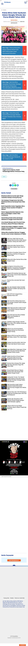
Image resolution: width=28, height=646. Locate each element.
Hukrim (20, 602)
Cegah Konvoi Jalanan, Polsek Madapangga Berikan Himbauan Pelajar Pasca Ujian (14, 170)
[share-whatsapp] (15, 185)
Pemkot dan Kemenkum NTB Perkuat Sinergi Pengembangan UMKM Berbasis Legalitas (15, 400)
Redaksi (12, 598)
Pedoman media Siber (20, 598)
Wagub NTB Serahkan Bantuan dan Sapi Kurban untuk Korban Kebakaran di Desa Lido (17, 275)
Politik (23, 605)
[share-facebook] (10, 185)
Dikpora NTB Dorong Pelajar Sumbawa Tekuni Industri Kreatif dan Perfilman (16, 407)
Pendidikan (13, 605)
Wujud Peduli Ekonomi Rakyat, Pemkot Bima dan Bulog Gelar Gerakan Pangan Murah (15, 371)
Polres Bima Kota (14, 607)
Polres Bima (6, 607)
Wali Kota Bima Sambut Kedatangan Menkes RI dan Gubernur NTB (11, 157)
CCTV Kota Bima (14, 636)
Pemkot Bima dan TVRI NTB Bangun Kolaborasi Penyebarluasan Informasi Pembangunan (16, 393)
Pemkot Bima (6, 605)
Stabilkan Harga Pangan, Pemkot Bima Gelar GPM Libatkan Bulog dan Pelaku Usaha (16, 323)
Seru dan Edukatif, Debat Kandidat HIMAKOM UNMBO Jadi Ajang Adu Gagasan (16, 288)
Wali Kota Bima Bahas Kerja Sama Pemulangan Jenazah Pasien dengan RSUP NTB (16, 302)
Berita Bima (10, 601)
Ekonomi (15, 602)
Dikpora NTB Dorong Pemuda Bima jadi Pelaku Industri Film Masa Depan (17, 336)
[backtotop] (14, 566)
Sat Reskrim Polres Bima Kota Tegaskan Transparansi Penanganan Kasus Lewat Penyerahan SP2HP (16, 268)
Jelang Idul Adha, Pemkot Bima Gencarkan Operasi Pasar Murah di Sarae (16, 247)
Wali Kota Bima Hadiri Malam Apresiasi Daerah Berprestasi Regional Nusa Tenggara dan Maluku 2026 (16, 387)
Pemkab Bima (19, 604)
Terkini (4, 176)
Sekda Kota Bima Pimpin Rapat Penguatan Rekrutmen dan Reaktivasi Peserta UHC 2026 (15, 358)
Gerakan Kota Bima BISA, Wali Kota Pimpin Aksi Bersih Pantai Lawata (16, 343)
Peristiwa (18, 605)
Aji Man (5, 601)
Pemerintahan (11, 604)
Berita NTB (16, 601)
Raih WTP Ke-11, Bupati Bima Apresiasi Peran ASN (14, 294)
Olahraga (5, 604)
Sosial (20, 607)
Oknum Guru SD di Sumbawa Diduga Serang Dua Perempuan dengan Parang (15, 330)
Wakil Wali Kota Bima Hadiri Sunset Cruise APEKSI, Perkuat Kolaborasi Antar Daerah (16, 309)
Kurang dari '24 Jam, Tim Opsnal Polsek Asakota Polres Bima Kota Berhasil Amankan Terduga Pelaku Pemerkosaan (16, 379)
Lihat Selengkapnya (14, 560)
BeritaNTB (10, 602)
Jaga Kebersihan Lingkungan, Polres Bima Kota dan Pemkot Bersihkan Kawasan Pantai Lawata (16, 351)
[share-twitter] (13, 185)
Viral (23, 607)
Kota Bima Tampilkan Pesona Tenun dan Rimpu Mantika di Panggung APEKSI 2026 (16, 254)
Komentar (14, 189)
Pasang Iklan (6, 598)
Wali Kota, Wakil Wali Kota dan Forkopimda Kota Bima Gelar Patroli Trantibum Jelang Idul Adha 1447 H (16, 240)
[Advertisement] (14, 425)
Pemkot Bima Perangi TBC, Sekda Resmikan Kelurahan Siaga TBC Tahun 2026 (16, 365)
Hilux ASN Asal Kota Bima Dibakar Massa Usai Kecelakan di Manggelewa (16, 316)
